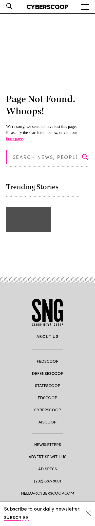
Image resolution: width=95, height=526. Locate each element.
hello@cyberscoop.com (47, 493)
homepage (14, 138)
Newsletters (47, 444)
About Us (47, 336)
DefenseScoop (47, 373)
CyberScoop (47, 409)
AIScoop (47, 421)
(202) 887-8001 (47, 480)
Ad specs (47, 468)
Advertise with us (47, 456)
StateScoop (47, 385)
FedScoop (48, 361)
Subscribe (16, 517)
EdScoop (47, 397)
